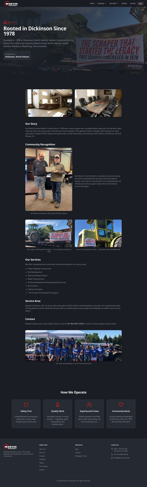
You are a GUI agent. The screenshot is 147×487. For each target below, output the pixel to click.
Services (42, 452)
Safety (41, 463)
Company (101, 3)
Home (92, 3)
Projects (42, 456)
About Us (42, 449)
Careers (124, 3)
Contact (133, 3)
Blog (76, 449)
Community (43, 466)
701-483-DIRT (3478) (121, 454)
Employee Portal (81, 456)
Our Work (113, 3)
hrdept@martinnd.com (122, 458)
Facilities (42, 459)
